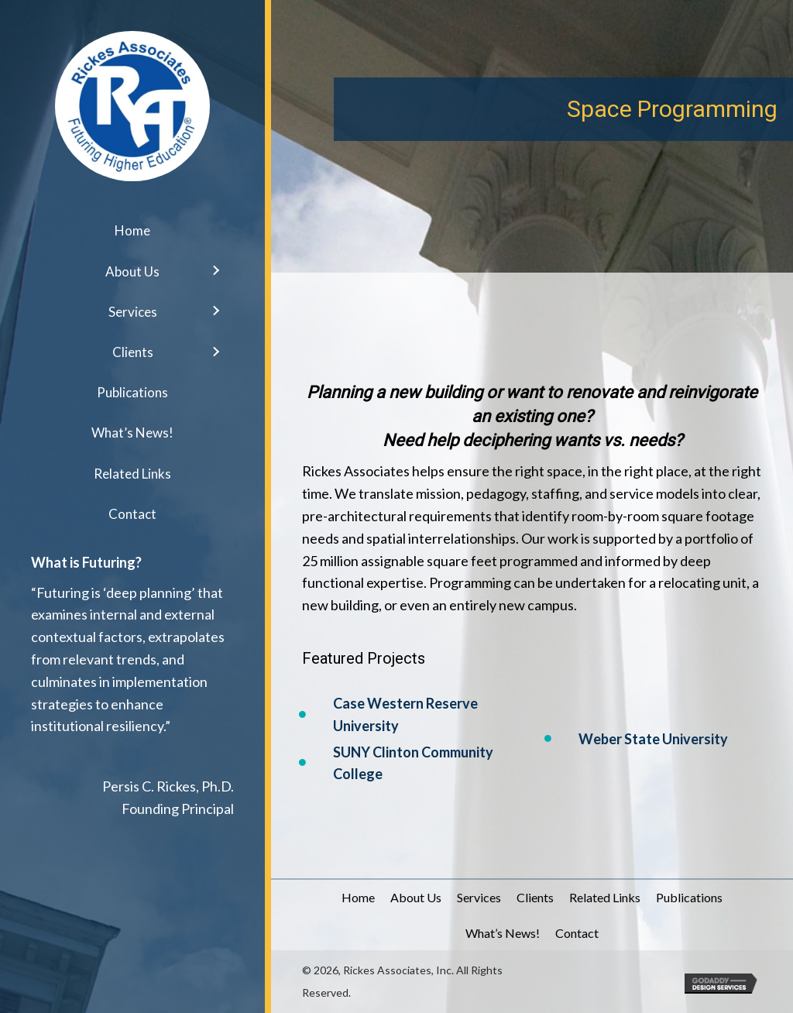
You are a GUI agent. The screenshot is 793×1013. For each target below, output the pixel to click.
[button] (215, 275)
